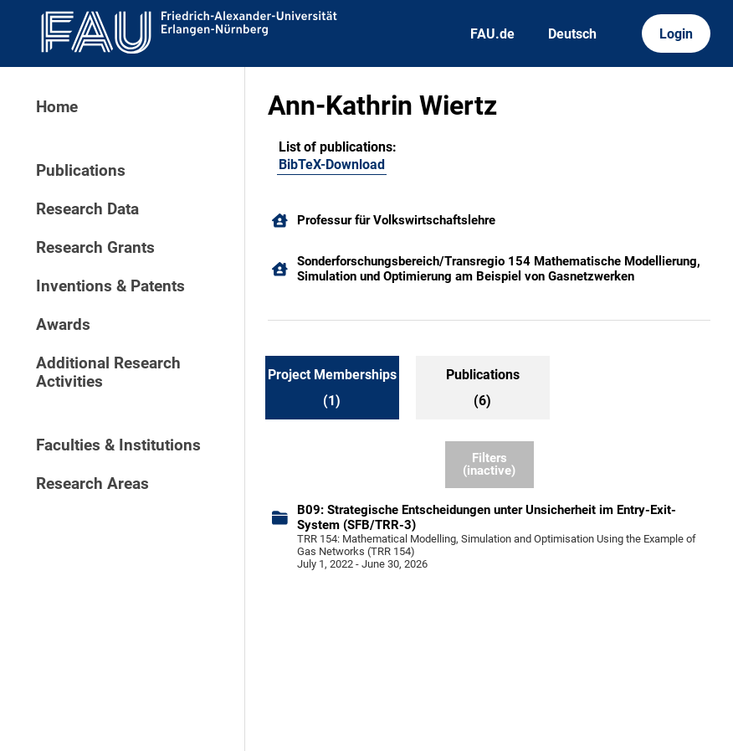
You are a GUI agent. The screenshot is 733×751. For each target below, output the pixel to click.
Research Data (87, 209)
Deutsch (572, 34)
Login (676, 34)
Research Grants (95, 248)
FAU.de (492, 34)
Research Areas (92, 484)
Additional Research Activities (108, 372)
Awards (63, 325)
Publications (81, 171)
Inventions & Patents (110, 286)
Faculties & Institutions (118, 445)
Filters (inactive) (489, 464)
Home (57, 107)
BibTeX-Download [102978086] (332, 164)
